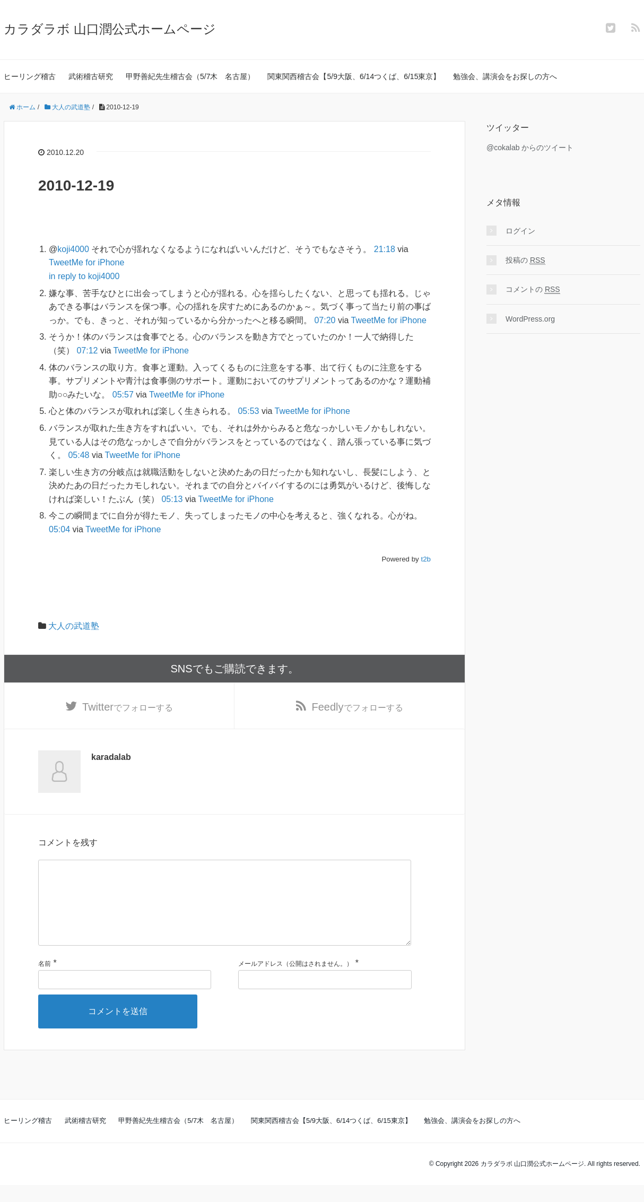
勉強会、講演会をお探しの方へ (505, 76)
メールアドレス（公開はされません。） (295, 981)
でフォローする (127, 707)
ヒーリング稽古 (30, 76)
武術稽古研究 (90, 76)
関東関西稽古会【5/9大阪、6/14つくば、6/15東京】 (353, 76)
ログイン (520, 231)
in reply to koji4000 (84, 276)
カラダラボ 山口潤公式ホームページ (110, 29)
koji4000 (73, 249)
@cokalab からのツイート (529, 147)
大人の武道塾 (73, 625)
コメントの (533, 289)
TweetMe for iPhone (86, 262)
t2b (426, 559)
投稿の (525, 260)
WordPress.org (530, 319)
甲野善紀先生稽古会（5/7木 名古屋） (190, 76)
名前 (44, 981)
